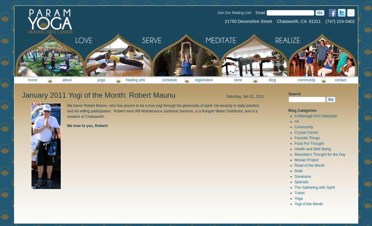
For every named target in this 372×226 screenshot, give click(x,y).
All (297, 121)
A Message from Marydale (316, 116)
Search (295, 94)
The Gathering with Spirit (315, 187)
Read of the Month (310, 165)
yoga (101, 80)
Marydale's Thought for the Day (320, 154)
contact (341, 80)
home (32, 80)
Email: (261, 13)
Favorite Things (307, 138)
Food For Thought (309, 143)
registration (204, 80)
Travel (300, 193)
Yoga (299, 198)
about (66, 80)
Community (304, 127)
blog (272, 80)
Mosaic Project (307, 160)
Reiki (299, 171)
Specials (301, 182)
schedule (169, 80)
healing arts (135, 80)
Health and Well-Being (313, 149)
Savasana (303, 176)
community (306, 80)
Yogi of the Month (309, 204)
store (238, 80)
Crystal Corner (306, 132)
